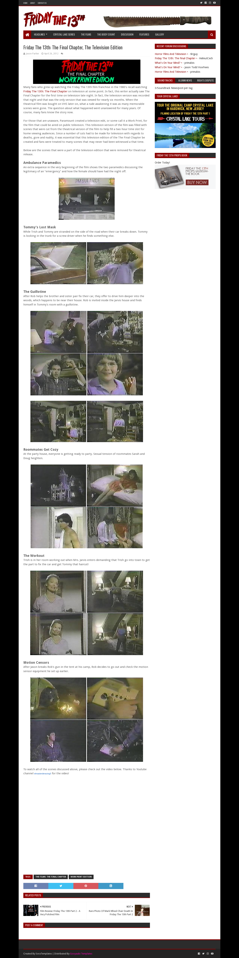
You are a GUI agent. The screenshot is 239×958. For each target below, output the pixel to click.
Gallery (159, 34)
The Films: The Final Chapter (50, 877)
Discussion (127, 34)
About (32, 2)
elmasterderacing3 (42, 773)
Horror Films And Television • (171, 54)
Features (144, 34)
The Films (86, 34)
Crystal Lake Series (64, 34)
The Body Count (106, 34)
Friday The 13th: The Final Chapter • (176, 58)
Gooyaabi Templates (81, 953)
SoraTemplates (44, 953)
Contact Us (42, 2)
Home (25, 2)
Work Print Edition (81, 877)
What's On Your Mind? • (168, 62)
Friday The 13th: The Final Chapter (45, 91)
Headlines (39, 34)
